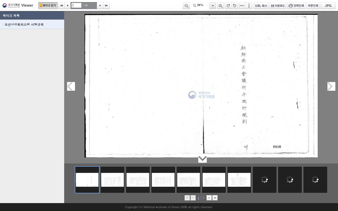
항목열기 (212, 5)
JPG (328, 5)
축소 (186, 5)
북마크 (48, 5)
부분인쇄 (313, 5)
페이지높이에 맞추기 (249, 5)
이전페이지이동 (71, 86)
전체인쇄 (296, 5)
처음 (61, 5)
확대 (220, 5)
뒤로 (209, 198)
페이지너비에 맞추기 (242, 5)
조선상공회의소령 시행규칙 (24, 24)
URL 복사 (261, 5)
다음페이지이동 (331, 86)
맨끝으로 (215, 198)
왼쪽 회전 (235, 5)
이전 (68, 5)
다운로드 (278, 5)
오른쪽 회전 (228, 5)
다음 (100, 5)
